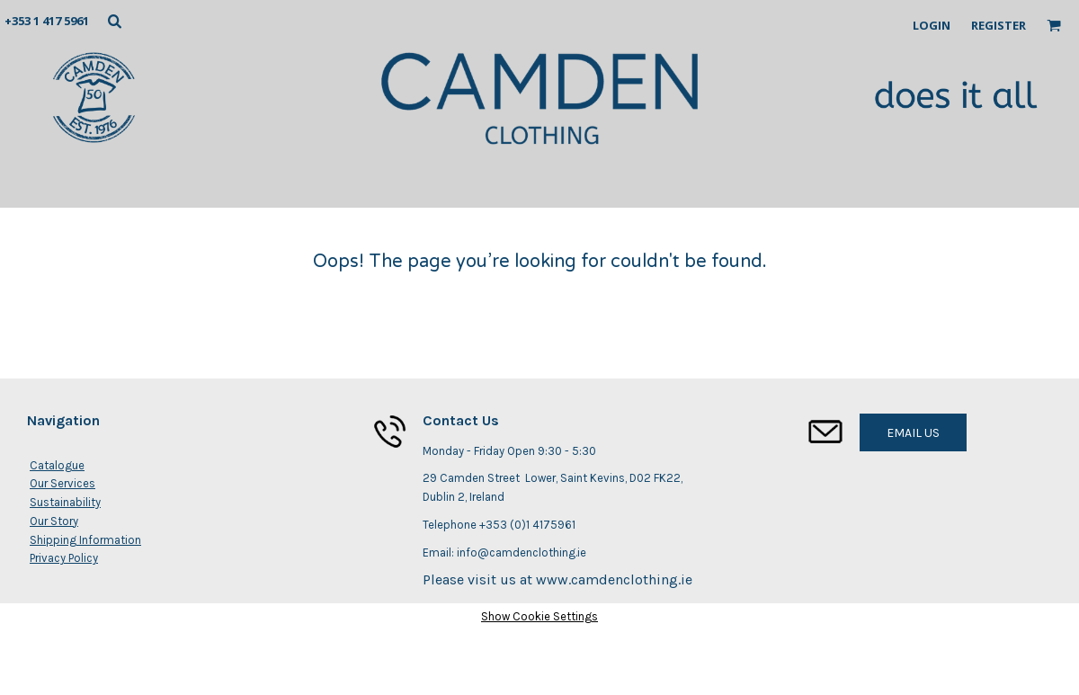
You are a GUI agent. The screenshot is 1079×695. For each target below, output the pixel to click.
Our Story (54, 521)
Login (931, 25)
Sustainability (65, 502)
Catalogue (57, 465)
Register (998, 25)
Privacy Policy (64, 558)
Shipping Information (85, 540)
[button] (114, 20)
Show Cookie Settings (539, 616)
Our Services (62, 483)
